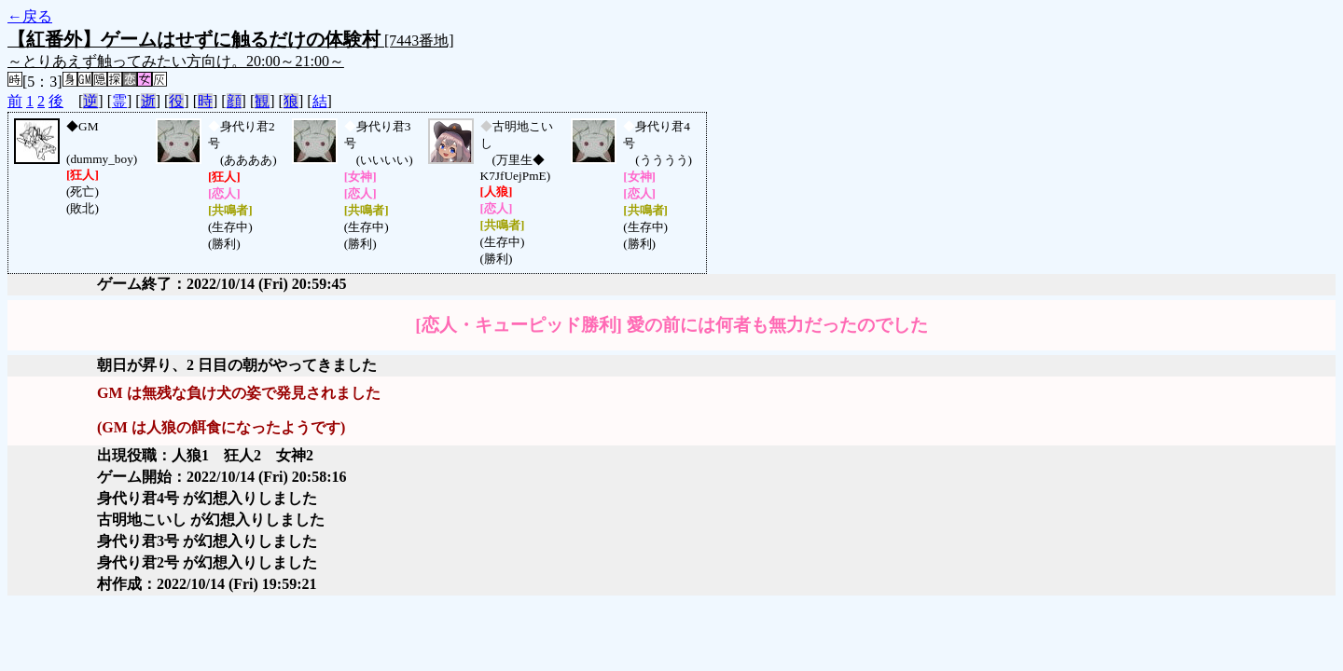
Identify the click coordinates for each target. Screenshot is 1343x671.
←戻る (29, 16)
